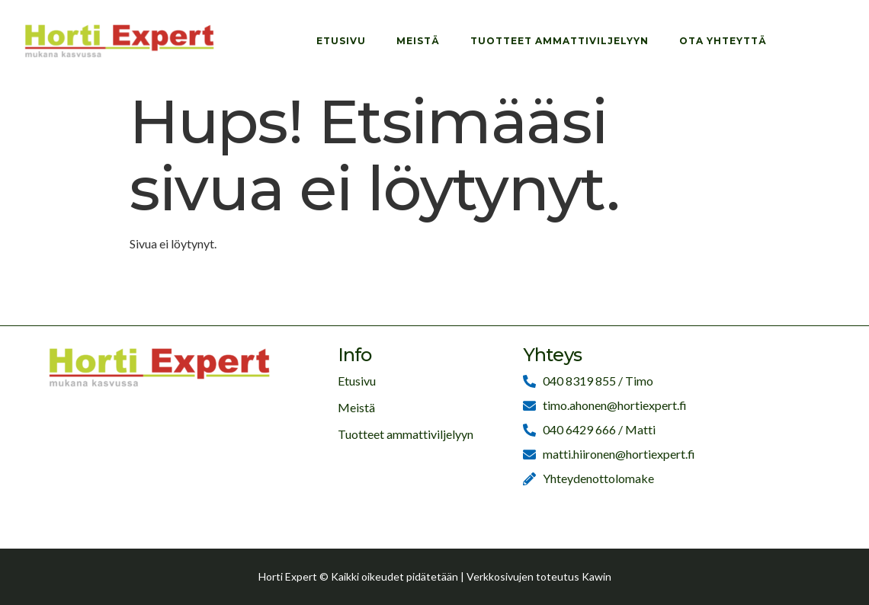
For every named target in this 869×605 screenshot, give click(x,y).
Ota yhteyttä (723, 40)
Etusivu (341, 40)
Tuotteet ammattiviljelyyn (559, 40)
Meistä (418, 40)
